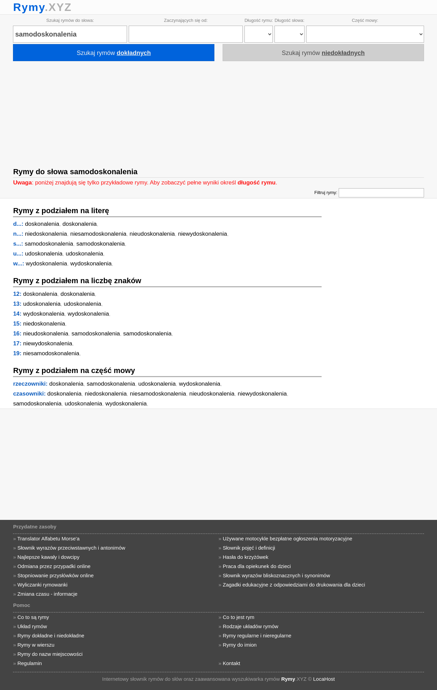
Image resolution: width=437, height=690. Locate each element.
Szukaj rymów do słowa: (70, 20)
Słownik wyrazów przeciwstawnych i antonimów (71, 548)
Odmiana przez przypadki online (53, 566)
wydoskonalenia (46, 263)
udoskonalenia (43, 253)
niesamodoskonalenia (98, 234)
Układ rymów (32, 626)
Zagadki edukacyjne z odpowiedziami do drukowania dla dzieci (294, 585)
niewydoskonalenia (202, 234)
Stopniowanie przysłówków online (55, 575)
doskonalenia (42, 224)
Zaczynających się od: (186, 20)
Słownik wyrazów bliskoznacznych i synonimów (276, 575)
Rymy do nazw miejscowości (50, 654)
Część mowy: (365, 20)
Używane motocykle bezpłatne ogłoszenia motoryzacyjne (287, 538)
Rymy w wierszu (35, 645)
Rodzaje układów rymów (251, 626)
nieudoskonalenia (152, 234)
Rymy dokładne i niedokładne (50, 635)
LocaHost (324, 679)
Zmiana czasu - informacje (47, 594)
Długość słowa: (289, 20)
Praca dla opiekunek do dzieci (257, 566)
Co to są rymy (33, 617)
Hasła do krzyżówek (245, 557)
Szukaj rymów (114, 53)
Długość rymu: (258, 20)
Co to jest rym (239, 617)
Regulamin (29, 663)
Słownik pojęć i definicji (249, 548)
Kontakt (231, 663)
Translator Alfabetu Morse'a (48, 538)
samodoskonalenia (49, 243)
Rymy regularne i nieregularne (257, 635)
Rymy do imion (240, 645)
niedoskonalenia (46, 234)
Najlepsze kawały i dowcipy (48, 557)
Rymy (29, 7)
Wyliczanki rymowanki (42, 585)
